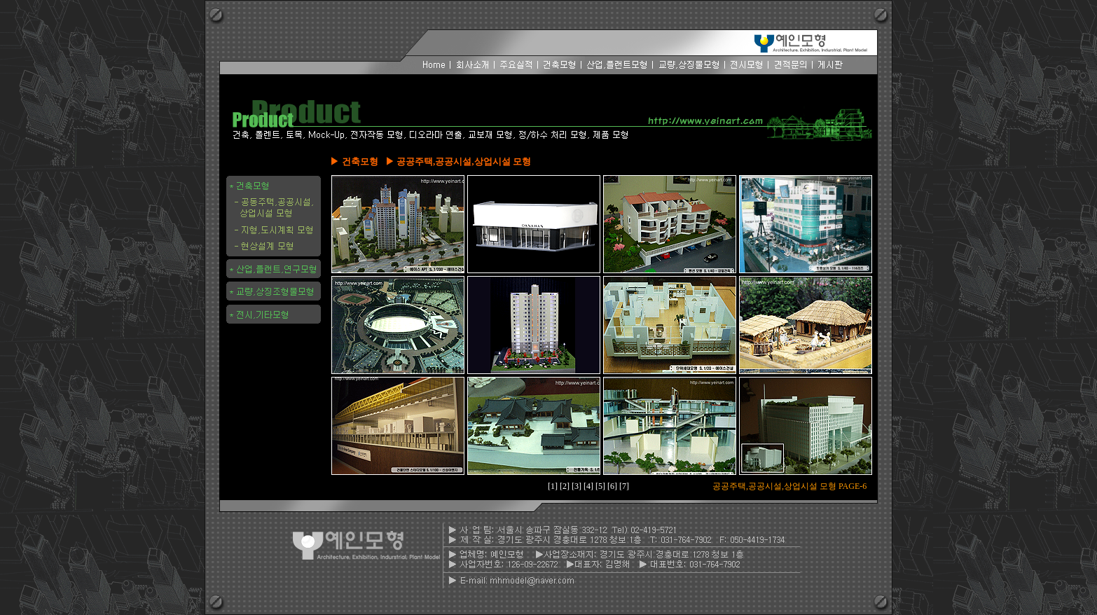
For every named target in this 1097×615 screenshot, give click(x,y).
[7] (624, 486)
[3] (578, 486)
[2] (566, 486)
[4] (589, 486)
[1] (554, 486)
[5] (601, 486)
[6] (613, 486)
